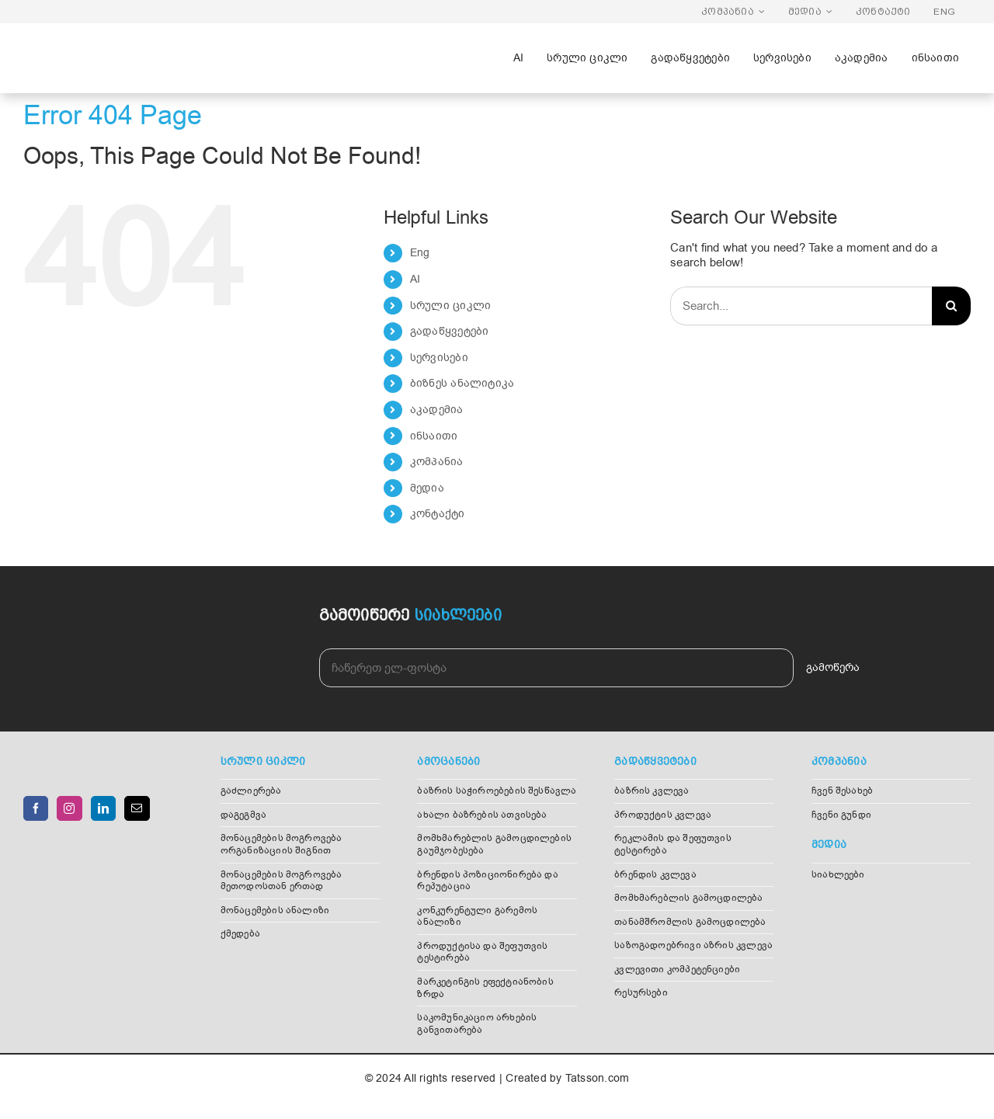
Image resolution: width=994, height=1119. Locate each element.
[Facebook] (35, 808)
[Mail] (136, 808)
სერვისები (439, 357)
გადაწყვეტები (449, 331)
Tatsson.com (597, 1078)
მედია (427, 488)
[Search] (951, 306)
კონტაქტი (437, 513)
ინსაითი (434, 436)
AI (415, 279)
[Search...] (801, 306)
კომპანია (437, 461)
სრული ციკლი (450, 305)
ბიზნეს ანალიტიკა (462, 383)
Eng (420, 252)
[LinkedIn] (103, 808)
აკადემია (437, 409)
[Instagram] (69, 808)
